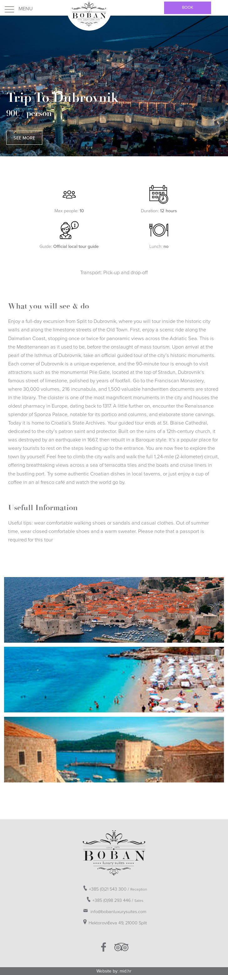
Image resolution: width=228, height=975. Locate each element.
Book (187, 7)
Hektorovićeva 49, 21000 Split (114, 922)
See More (24, 138)
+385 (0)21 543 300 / (114, 888)
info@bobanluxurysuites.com (114, 910)
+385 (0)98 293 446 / (114, 899)
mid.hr (126, 971)
